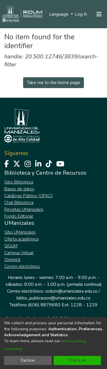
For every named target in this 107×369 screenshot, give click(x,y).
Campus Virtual (18, 253)
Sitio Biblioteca (18, 182)
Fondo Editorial (18, 216)
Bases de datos (19, 189)
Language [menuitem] (59, 14)
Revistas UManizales (23, 209)
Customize (13, 349)
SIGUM (10, 246)
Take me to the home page (53, 82)
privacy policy (73, 341)
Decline (28, 360)
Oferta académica (21, 239)
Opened (12, 259)
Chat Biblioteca (18, 202)
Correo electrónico (22, 266)
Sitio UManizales (20, 232)
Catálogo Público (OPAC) (28, 196)
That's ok (77, 360)
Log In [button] (81, 14)
